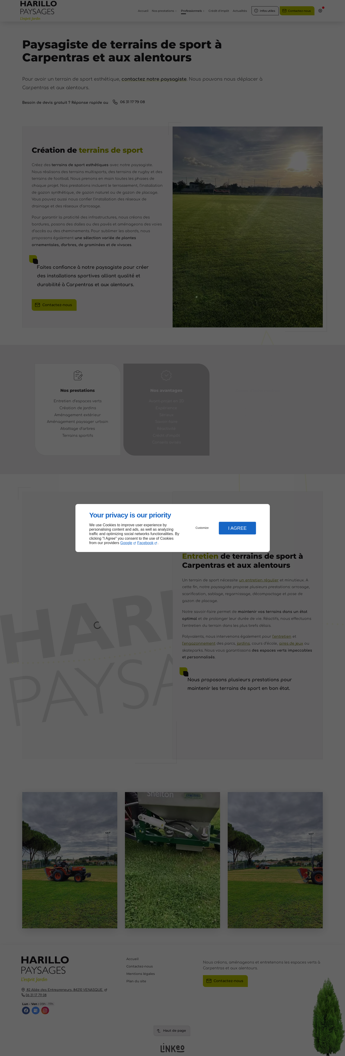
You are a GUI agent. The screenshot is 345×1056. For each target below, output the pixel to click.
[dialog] (172, 528)
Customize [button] (202, 528)
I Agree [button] (237, 528)
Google (126, 543)
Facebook (145, 543)
